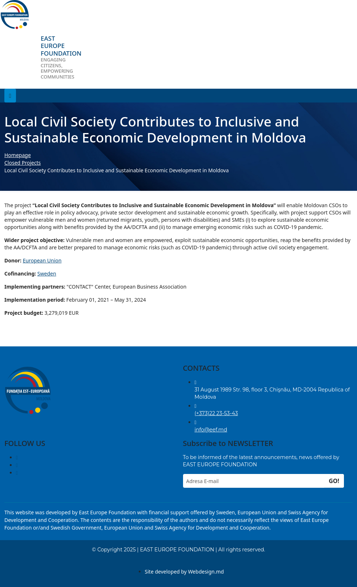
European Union (42, 260)
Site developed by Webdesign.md (184, 571)
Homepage (17, 155)
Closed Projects (22, 162)
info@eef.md (211, 429)
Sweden (46, 273)
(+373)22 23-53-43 (216, 413)
